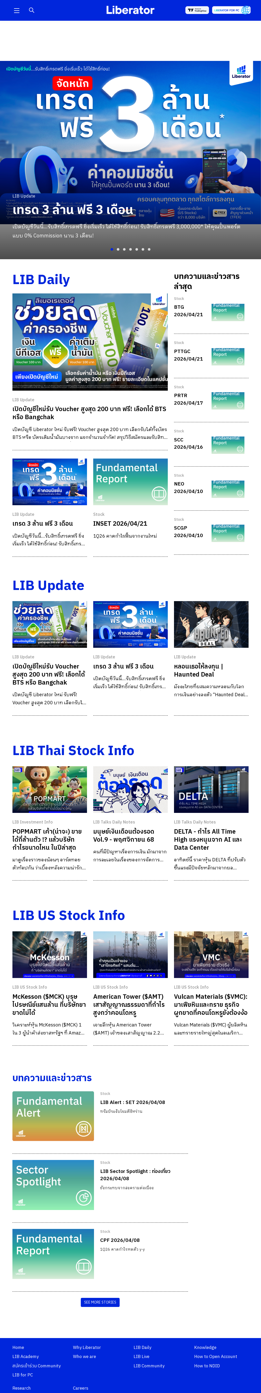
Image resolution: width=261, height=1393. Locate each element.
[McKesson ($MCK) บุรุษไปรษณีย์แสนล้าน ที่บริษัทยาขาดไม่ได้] (49, 954)
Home (18, 1347)
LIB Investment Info (32, 822)
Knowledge (205, 1347)
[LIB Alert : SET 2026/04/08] (53, 1116)
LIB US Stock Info (29, 987)
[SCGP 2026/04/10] (228, 533)
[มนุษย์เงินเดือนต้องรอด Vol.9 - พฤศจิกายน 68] (130, 789)
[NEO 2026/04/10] (228, 489)
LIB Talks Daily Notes (114, 822)
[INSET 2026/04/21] (130, 482)
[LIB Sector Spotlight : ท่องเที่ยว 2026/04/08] (53, 1185)
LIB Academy (25, 1356)
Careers (80, 1388)
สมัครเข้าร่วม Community (36, 1366)
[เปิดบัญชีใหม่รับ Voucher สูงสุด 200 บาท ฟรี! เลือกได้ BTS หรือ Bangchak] (90, 342)
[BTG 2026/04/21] (228, 312)
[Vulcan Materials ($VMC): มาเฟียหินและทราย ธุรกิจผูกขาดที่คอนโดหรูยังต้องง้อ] (211, 954)
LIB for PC (22, 1375)
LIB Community (149, 1366)
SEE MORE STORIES (100, 1302)
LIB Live (141, 1356)
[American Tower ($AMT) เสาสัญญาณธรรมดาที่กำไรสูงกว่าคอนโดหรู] (130, 954)
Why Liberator (87, 1347)
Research (21, 1388)
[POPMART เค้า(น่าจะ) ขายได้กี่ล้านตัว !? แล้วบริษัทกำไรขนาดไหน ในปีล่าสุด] (49, 789)
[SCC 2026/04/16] (228, 445)
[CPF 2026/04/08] (53, 1254)
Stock (99, 514)
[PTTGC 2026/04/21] (228, 356)
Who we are (84, 1356)
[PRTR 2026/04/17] (228, 401)
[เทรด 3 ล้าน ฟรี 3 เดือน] (49, 482)
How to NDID (207, 1366)
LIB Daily (142, 1347)
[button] (16, 10)
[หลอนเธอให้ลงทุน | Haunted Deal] (211, 624)
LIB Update (23, 400)
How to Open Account (215, 1356)
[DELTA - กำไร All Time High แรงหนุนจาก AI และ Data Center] (211, 789)
